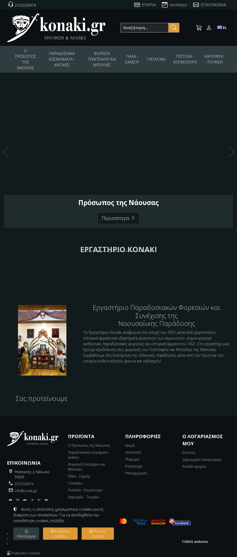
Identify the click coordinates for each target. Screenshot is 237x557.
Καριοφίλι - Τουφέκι (83, 493)
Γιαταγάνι (75, 479)
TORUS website (195, 537)
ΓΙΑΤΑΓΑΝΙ (160, 57)
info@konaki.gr (26, 486)
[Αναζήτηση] (144, 27)
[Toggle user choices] (209, 27)
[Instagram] (17, 496)
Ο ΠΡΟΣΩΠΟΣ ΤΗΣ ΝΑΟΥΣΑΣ (26, 57)
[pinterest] (46, 496)
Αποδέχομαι (26, 533)
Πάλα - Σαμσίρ (79, 472)
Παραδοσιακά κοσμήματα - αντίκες (89, 451)
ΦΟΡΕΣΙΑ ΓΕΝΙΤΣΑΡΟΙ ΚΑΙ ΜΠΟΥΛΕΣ (106, 57)
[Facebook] (10, 496)
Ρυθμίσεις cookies (60, 533)
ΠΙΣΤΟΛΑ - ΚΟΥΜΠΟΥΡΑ (187, 57)
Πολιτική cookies (97, 533)
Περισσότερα (118, 214)
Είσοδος (189, 448)
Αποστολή (133, 448)
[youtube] (24, 496)
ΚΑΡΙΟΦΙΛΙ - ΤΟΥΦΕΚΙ (214, 57)
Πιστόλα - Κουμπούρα (85, 486)
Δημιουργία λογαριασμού (202, 455)
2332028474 (24, 479)
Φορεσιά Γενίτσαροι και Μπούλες (86, 462)
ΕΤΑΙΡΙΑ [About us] (149, 4)
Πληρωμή (132, 455)
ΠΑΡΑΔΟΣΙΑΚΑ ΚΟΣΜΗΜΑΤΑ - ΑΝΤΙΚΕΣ (64, 57)
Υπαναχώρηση (136, 469)
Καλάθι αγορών (194, 462)
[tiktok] (32, 496)
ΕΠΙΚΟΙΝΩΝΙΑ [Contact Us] (213, 4)
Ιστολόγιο (178, 4)
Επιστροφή (133, 462)
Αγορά (130, 441)
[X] (39, 496)
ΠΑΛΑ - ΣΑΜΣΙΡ (137, 57)
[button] (199, 28)
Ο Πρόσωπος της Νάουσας (89, 441)
